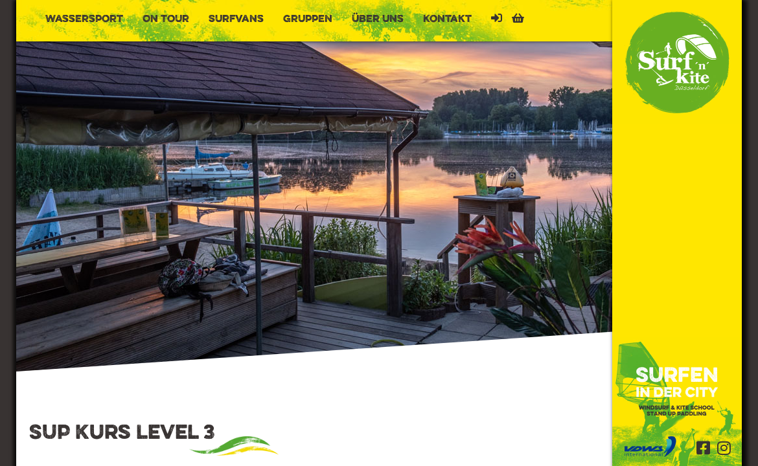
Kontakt (447, 19)
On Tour (166, 19)
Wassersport (84, 19)
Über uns (378, 19)
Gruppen (307, 19)
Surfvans (236, 19)
